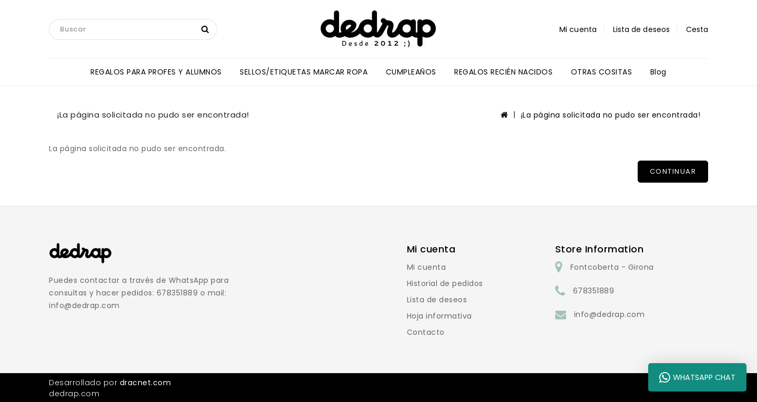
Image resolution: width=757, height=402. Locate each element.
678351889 (594, 290)
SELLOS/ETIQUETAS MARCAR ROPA (303, 72)
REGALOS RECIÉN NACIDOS (503, 72)
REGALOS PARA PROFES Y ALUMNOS (156, 72)
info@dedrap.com (609, 314)
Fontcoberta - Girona (612, 267)
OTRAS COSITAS (601, 72)
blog (658, 72)
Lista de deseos (437, 299)
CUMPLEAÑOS (411, 72)
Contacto (426, 332)
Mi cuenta (426, 267)
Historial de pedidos (445, 283)
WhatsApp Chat (697, 377)
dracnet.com (145, 382)
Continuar (673, 171)
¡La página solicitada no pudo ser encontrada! (611, 115)
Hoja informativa (439, 316)
